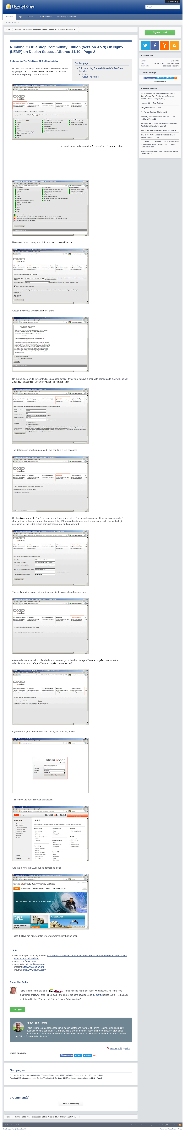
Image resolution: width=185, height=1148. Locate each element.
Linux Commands (45, 17)
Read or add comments (170, 66)
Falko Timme (174, 61)
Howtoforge (14, 1129)
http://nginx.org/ (28, 961)
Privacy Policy (177, 1129)
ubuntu (167, 63)
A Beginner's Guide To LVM (151, 108)
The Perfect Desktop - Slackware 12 (154, 112)
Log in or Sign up (172, 2)
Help (150, 1125)
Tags (20, 17)
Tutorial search (13, 22)
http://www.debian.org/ (33, 967)
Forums (30, 17)
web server (175, 63)
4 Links (85, 74)
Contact (143, 1125)
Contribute (134, 1125)
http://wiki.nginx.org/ (35, 964)
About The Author (90, 77)
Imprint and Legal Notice (163, 1125)
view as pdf (115, 1048)
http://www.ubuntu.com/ (34, 970)
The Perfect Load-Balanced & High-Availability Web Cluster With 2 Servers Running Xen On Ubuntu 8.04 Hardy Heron (160, 144)
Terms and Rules (166, 1129)
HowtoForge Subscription (66, 17)
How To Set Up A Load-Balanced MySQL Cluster (159, 130)
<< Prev (18, 1010)
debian (156, 63)
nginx (162, 63)
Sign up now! (160, 32)
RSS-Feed (180, 1125)
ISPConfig (98, 995)
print (127, 1048)
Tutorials (9, 17)
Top (175, 1125)
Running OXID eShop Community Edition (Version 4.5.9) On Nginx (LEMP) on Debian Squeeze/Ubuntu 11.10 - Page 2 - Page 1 (57, 1075)
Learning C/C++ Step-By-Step (152, 103)
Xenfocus (19, 1125)
